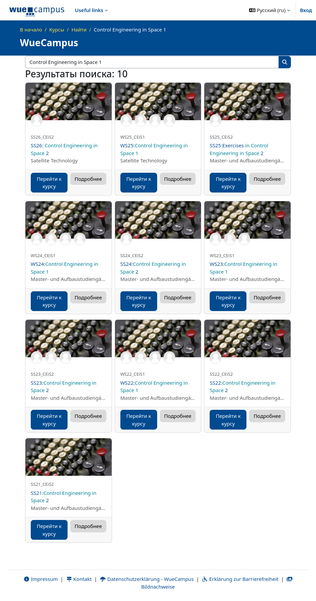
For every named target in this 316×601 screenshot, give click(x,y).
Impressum (40, 579)
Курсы (56, 29)
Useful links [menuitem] (89, 10)
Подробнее (88, 178)
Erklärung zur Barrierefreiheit (240, 579)
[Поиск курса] (152, 62)
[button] (269, 10)
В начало (31, 29)
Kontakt (79, 579)
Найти (79, 29)
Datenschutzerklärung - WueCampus (147, 579)
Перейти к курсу (49, 182)
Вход (306, 10)
